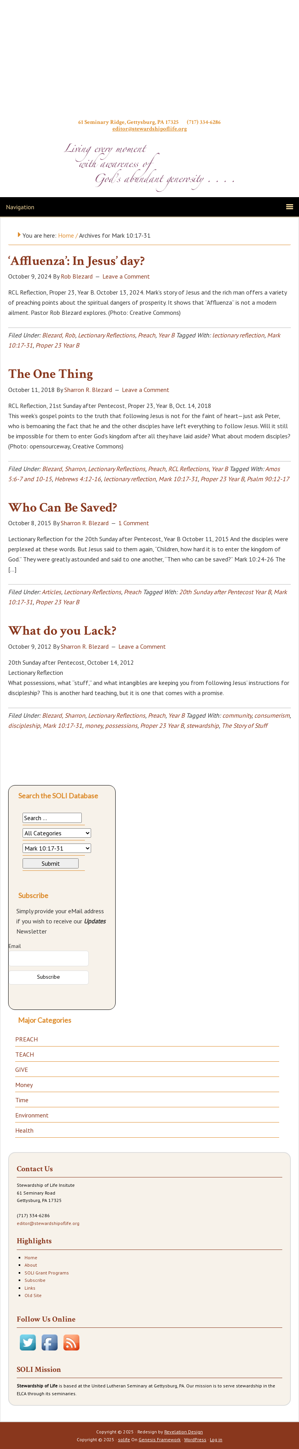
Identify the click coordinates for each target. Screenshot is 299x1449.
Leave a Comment (126, 276)
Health (24, 1130)
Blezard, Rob (58, 335)
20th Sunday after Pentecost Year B (225, 592)
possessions (121, 725)
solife (124, 1439)
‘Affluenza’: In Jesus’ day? (76, 261)
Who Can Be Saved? (62, 507)
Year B (166, 335)
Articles (51, 592)
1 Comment (133, 523)
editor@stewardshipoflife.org (150, 128)
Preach (146, 335)
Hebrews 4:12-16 (78, 479)
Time (21, 1100)
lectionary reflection (238, 335)
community (237, 715)
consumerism (272, 715)
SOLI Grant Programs (47, 1273)
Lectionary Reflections (106, 335)
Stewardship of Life (149, 61)
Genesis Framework (160, 1439)
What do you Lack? (62, 630)
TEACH (24, 1054)
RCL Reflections (188, 469)
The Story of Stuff (244, 725)
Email (15, 946)
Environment (32, 1115)
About (31, 1265)
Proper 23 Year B (57, 345)
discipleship (24, 725)
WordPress (195, 1439)
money (93, 725)
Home (31, 1257)
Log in (216, 1439)
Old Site (33, 1295)
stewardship (202, 725)
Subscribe (35, 1280)
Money (24, 1085)
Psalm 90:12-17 (268, 479)
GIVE (21, 1069)
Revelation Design (183, 1432)
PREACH (26, 1039)
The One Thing (50, 374)
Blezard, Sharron (63, 469)
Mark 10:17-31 (178, 479)
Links (30, 1288)
